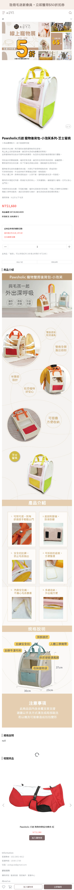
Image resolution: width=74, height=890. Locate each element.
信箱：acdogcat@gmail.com (14, 833)
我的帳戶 (22, 844)
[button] (70, 789)
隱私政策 (26, 854)
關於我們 (5, 854)
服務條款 (35, 854)
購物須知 (5, 844)
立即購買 (58, 886)
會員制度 (14, 844)
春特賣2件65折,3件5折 (13, 233)
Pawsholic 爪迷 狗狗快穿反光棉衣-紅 (21, 797)
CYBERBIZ (17, 880)
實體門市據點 (16, 854)
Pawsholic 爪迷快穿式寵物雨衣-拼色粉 (52, 797)
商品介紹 (19, 262)
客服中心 (31, 844)
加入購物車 (28, 886)
